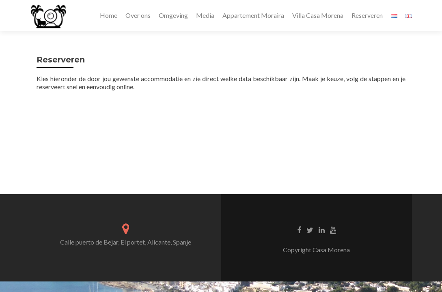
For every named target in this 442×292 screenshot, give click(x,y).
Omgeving (173, 15)
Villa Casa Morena (317, 15)
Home (108, 15)
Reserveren (367, 15)
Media (205, 15)
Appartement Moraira (253, 15)
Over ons (138, 15)
